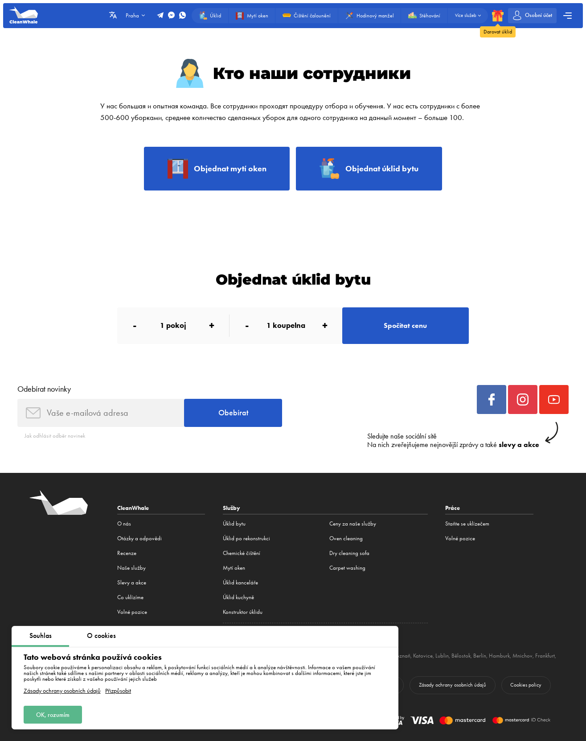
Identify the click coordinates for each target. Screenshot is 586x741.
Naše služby (131, 567)
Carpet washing (347, 567)
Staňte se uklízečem (467, 523)
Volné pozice (132, 612)
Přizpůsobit (118, 690)
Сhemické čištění (241, 553)
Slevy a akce (131, 582)
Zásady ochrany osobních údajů (62, 690)
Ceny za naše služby (352, 523)
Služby (231, 507)
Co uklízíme (130, 597)
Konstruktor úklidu (242, 612)
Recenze (126, 553)
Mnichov (522, 655)
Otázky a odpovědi (139, 538)
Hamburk (499, 655)
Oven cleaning (346, 538)
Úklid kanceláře (240, 582)
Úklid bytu (234, 523)
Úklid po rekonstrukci (246, 538)
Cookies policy (525, 685)
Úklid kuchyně (238, 597)
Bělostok (461, 655)
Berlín (479, 655)
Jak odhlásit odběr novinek (55, 435)
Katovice (423, 655)
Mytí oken (234, 567)
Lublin (442, 655)
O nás (124, 523)
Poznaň (401, 655)
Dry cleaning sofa (349, 553)
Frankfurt (545, 655)
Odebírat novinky (44, 389)
